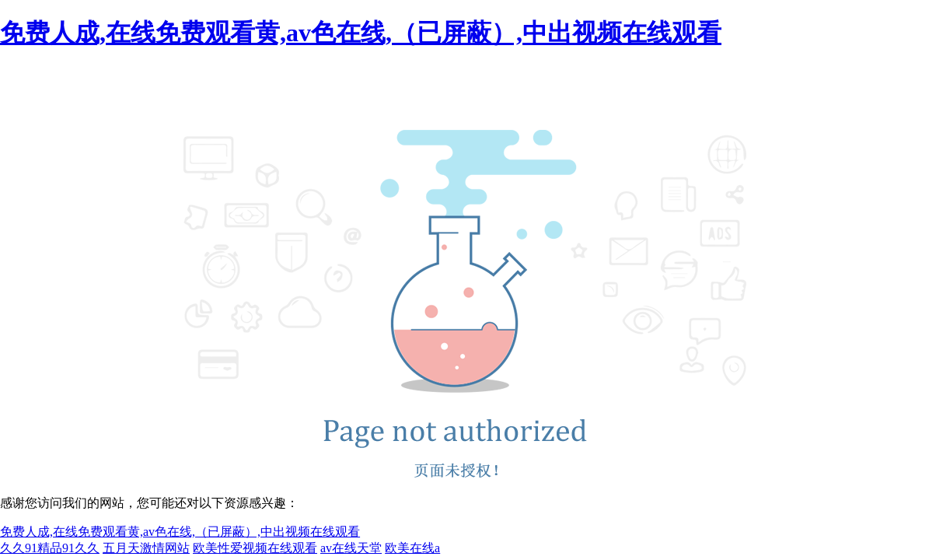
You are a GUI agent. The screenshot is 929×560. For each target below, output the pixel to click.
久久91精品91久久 (50, 548)
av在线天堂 (351, 548)
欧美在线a (412, 548)
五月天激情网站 (146, 548)
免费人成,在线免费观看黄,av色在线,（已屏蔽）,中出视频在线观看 (360, 33)
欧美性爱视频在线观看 (255, 548)
